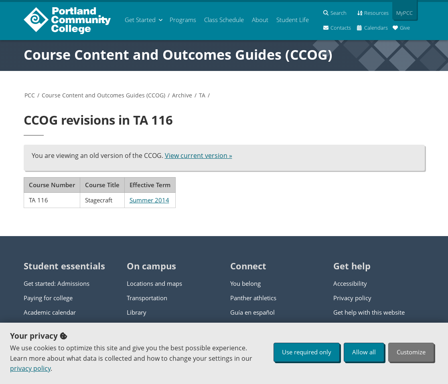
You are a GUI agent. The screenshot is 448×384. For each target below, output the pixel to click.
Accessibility (350, 283)
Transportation (147, 298)
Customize (411, 352)
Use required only (306, 352)
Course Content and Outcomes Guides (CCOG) (178, 54)
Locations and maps (154, 283)
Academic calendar (50, 312)
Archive (182, 95)
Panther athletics (253, 298)
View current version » (198, 155)
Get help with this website (369, 312)
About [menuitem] (260, 20)
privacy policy (30, 368)
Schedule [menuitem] (224, 20)
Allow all (364, 352)
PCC (29, 95)
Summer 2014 (149, 200)
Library (136, 312)
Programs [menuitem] (183, 20)
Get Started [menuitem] (140, 20)
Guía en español (252, 312)
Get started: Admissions (56, 283)
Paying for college (48, 298)
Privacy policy (352, 298)
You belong (245, 283)
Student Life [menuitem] (292, 20)
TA (202, 95)
